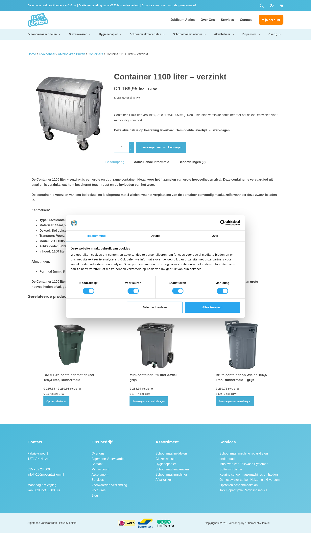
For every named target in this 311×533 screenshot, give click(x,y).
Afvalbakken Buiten (71, 54)
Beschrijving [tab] (115, 162)
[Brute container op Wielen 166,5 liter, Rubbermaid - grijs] (242, 344)
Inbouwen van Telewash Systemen (244, 464)
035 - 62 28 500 (39, 469)
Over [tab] (215, 235)
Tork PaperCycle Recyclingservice (244, 490)
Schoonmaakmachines (189, 34)
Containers (95, 54)
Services (227, 19)
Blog (95, 495)
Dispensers (251, 34)
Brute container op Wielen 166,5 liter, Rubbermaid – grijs (241, 377)
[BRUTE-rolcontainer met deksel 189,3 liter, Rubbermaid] (69, 344)
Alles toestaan (212, 307)
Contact (246, 19)
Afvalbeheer (224, 34)
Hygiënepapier (110, 34)
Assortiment (100, 474)
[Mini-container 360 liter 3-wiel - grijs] (155, 344)
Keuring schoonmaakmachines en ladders (249, 474)
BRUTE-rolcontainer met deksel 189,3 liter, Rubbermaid (68, 377)
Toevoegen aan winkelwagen (161, 147)
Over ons (208, 19)
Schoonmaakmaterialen (147, 34)
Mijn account (271, 20)
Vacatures (99, 490)
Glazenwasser (80, 34)
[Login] (272, 5)
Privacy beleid (67, 522)
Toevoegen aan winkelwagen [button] (148, 401)
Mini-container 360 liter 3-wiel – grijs (154, 377)
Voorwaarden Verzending (109, 485)
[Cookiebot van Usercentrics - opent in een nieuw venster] (223, 222)
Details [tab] (155, 235)
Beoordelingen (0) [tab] (192, 162)
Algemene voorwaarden (42, 522)
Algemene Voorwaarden (109, 458)
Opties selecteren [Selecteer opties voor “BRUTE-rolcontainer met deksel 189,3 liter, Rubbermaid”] (56, 401)
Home (32, 54)
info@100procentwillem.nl (46, 474)
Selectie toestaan (155, 307)
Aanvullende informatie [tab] (151, 162)
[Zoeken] (262, 6)
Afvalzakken (164, 479)
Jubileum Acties (182, 19)
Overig (274, 34)
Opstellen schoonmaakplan (239, 485)
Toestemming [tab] (96, 235)
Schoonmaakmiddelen (44, 34)
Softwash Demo (231, 469)
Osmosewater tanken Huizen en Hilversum (250, 479)
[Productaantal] (124, 147)
